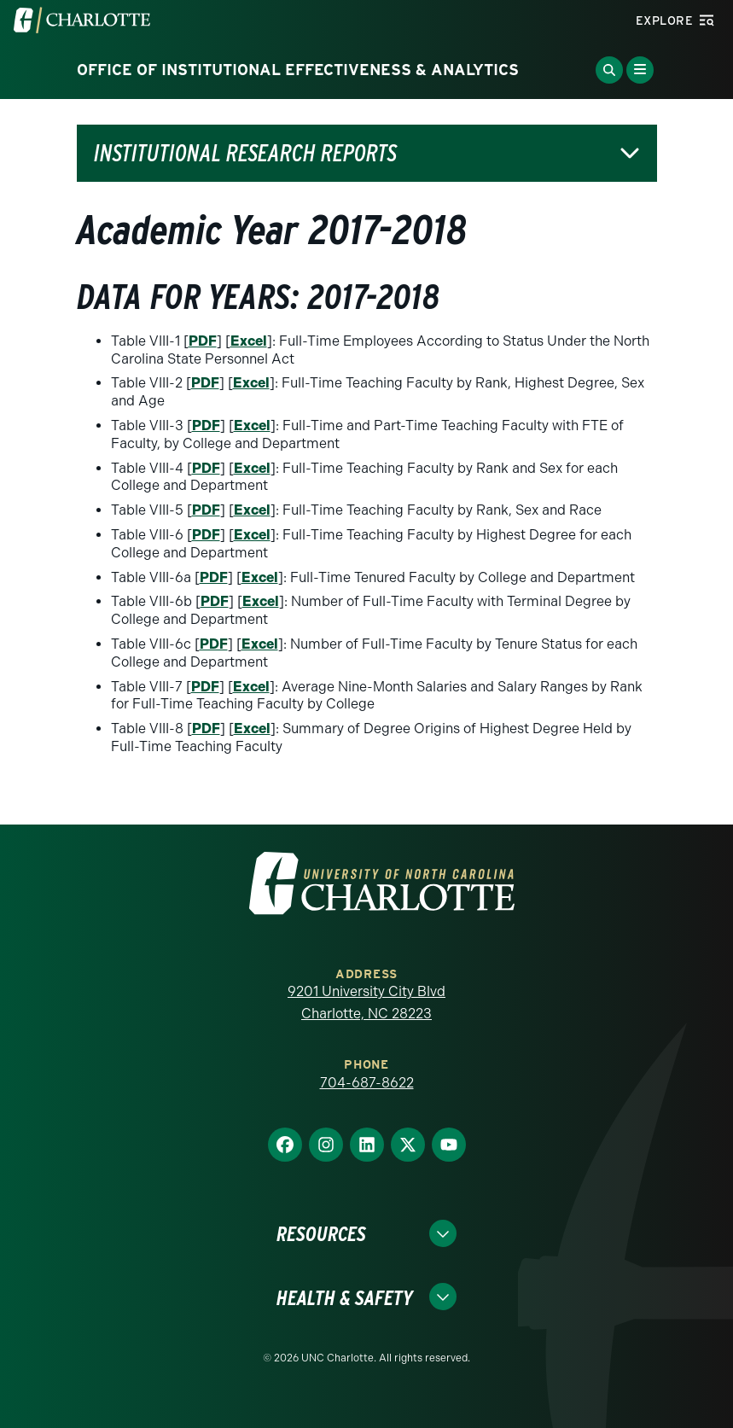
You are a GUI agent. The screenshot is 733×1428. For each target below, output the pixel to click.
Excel (248, 341)
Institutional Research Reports (245, 153)
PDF (203, 341)
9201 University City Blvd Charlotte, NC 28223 (366, 1002)
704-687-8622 (367, 1083)
